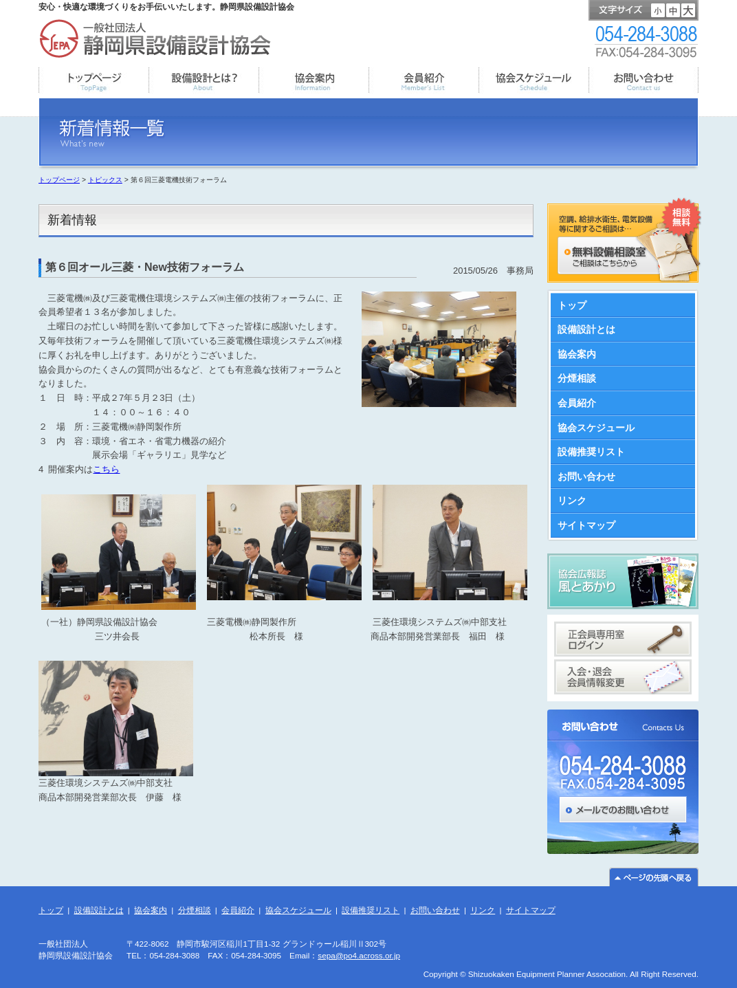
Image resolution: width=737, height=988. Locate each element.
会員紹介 (577, 402)
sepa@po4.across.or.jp (359, 955)
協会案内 (577, 354)
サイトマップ (586, 525)
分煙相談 (577, 378)
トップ (572, 305)
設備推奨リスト (591, 451)
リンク (572, 500)
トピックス (105, 180)
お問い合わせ (586, 476)
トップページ (59, 180)
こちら (106, 469)
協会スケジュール (596, 427)
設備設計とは (586, 329)
